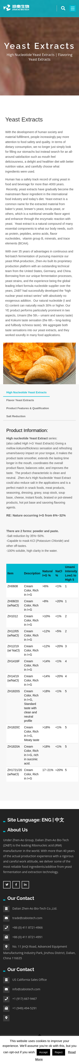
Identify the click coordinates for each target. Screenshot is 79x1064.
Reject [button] (59, 1052)
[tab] (32, 414)
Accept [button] (43, 1052)
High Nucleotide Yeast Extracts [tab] (26, 392)
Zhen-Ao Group (23, 840)
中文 (59, 820)
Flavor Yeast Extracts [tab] (20, 400)
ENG (46, 820)
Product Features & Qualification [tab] (27, 408)
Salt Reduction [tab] (15, 416)
